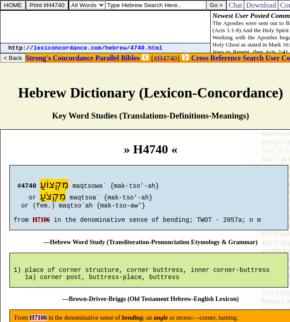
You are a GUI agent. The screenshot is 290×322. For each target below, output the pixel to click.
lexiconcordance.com (68, 48)
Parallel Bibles (117, 58)
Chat (235, 5)
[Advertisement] (105, 26)
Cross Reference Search (227, 58)
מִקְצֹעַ (53, 197)
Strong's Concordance (59, 58)
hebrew (116, 48)
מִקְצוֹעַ (54, 185)
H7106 (41, 225)
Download (261, 5)
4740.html (146, 48)
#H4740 (165, 58)
